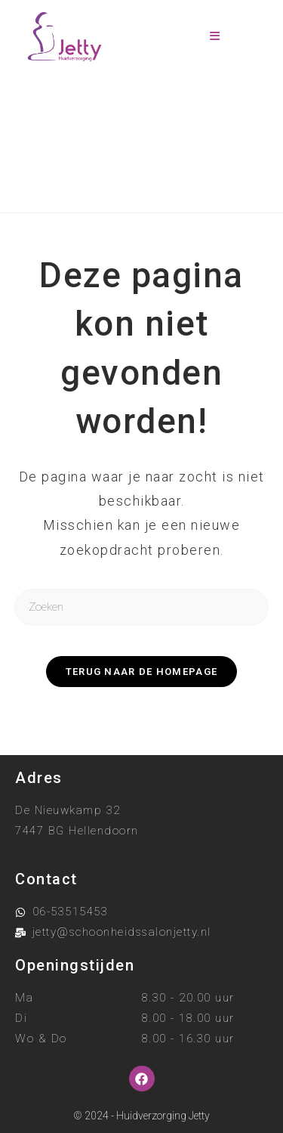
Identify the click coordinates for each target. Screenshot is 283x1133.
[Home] (80, 174)
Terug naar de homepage (142, 671)
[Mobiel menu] (215, 36)
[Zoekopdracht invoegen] (141, 607)
